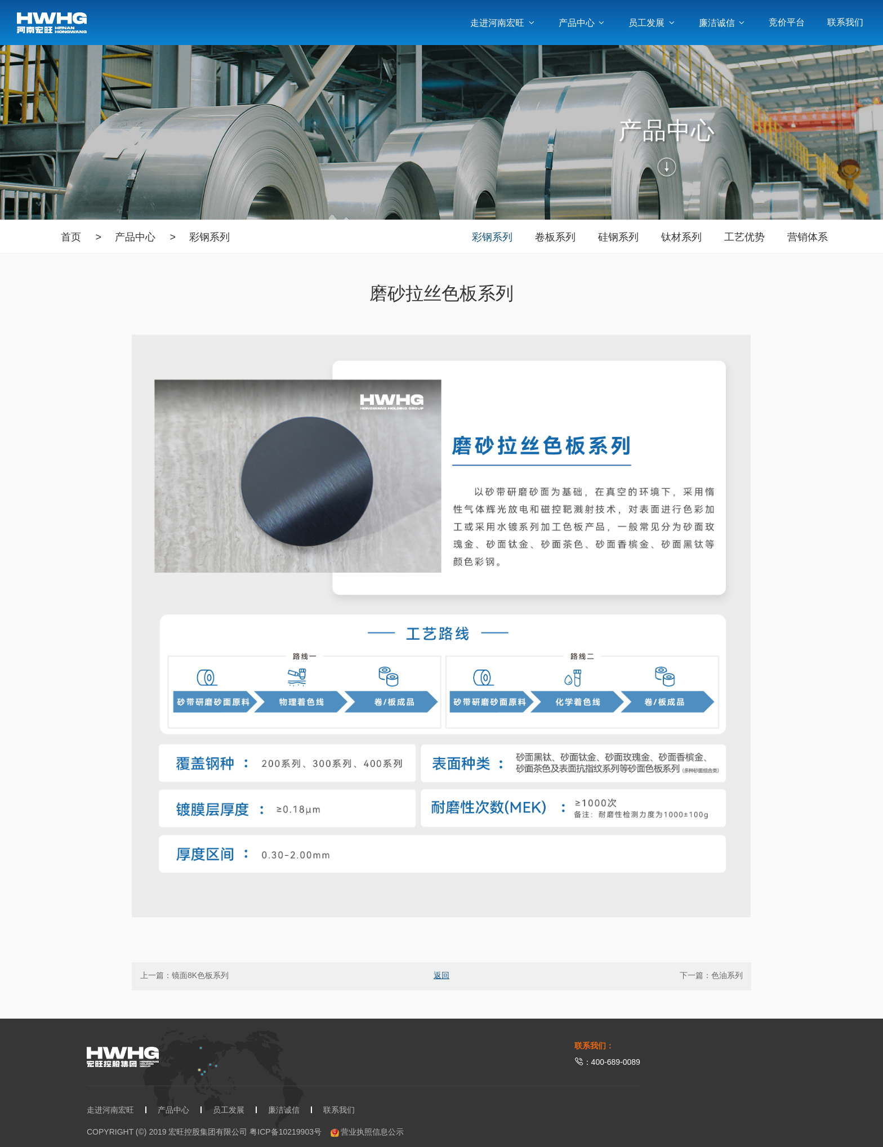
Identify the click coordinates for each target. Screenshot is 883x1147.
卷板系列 (555, 237)
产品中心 (582, 23)
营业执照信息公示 (367, 1132)
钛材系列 (681, 237)
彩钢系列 (209, 237)
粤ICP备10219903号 (285, 1131)
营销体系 (807, 237)
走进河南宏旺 (503, 23)
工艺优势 (744, 237)
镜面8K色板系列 (200, 975)
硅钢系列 (618, 237)
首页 (71, 237)
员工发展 (652, 23)
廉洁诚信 (722, 23)
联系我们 (845, 22)
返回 (441, 975)
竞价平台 (787, 22)
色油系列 (727, 975)
